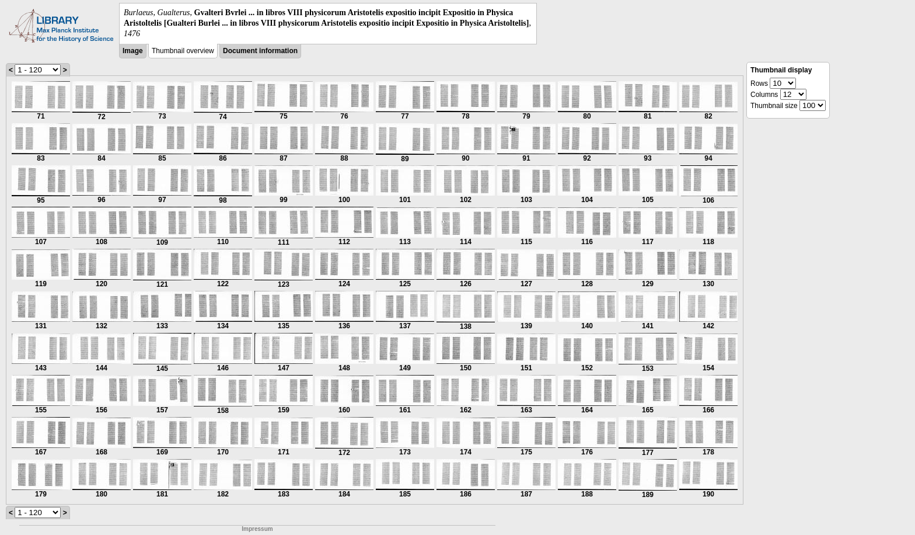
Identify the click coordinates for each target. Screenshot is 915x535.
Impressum (257, 529)
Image (133, 51)
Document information (260, 51)
